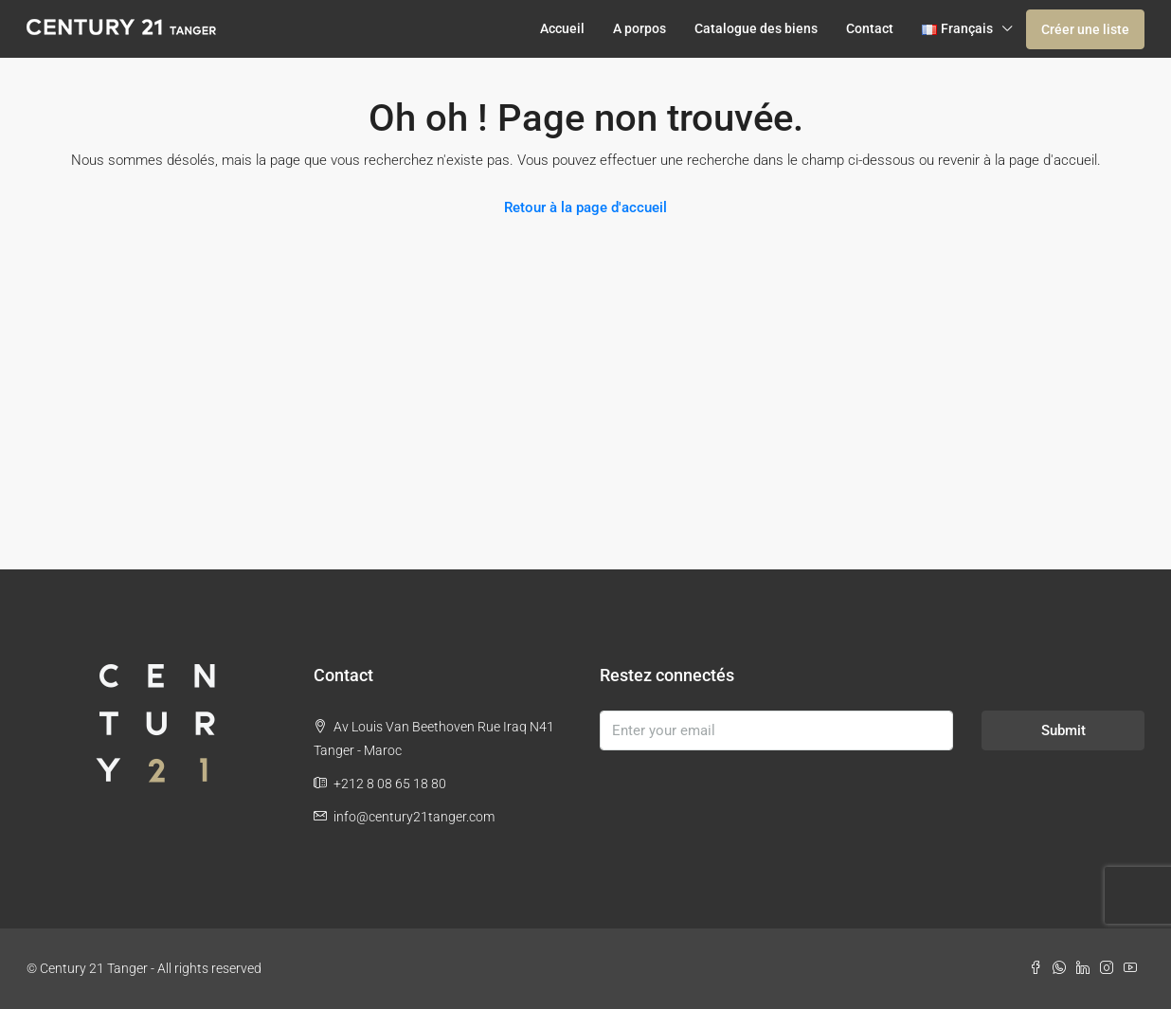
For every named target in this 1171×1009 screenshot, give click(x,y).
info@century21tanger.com (414, 816)
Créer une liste (1085, 29)
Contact (869, 28)
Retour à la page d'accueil (585, 207)
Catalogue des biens (756, 28)
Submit (1063, 730)
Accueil (562, 28)
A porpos (639, 28)
